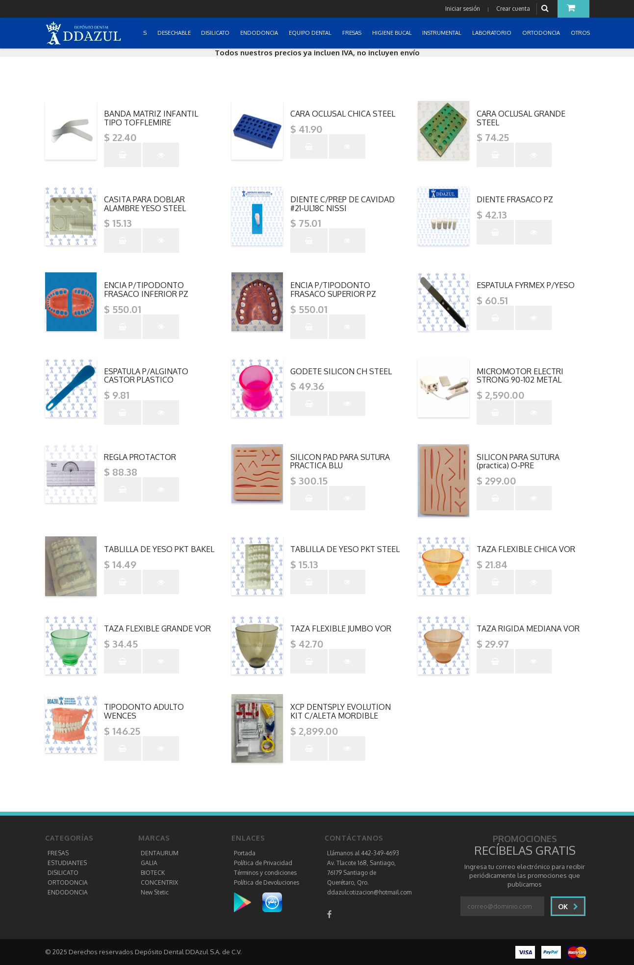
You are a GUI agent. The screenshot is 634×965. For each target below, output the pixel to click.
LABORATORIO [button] (492, 32)
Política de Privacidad (263, 863)
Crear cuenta (513, 8)
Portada (244, 853)
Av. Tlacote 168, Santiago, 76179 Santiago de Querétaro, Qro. (361, 872)
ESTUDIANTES (67, 863)
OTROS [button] (581, 32)
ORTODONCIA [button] (541, 32)
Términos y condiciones (265, 872)
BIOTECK (153, 872)
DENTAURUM (159, 853)
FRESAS (58, 853)
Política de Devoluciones (266, 882)
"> (160, 105)
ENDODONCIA (68, 892)
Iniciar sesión (462, 8)
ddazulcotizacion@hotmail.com (369, 892)
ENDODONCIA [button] (259, 32)
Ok (568, 906)
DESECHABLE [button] (174, 32)
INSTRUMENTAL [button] (442, 32)
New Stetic (155, 892)
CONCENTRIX (159, 882)
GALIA (149, 863)
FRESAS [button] (352, 32)
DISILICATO (63, 872)
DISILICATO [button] (216, 32)
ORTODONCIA (68, 882)
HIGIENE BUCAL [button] (392, 32)
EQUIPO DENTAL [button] (311, 32)
